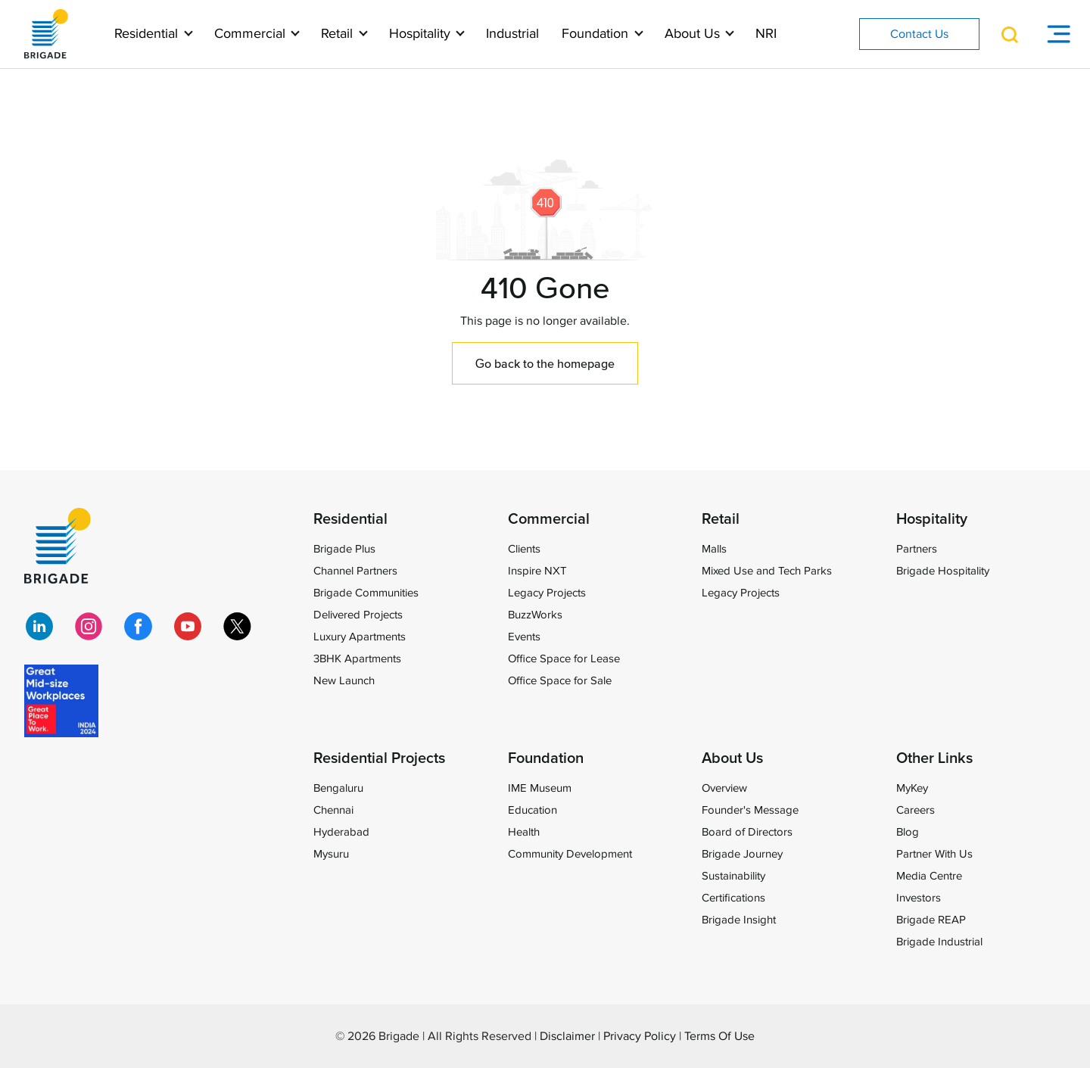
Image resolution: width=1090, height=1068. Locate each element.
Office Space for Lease (564, 658)
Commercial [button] (251, 34)
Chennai (333, 810)
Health (524, 832)
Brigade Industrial (939, 941)
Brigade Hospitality (942, 571)
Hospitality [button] (421, 34)
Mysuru (331, 854)
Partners (916, 549)
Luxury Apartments (359, 636)
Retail (721, 519)
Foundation (597, 34)
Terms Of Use (719, 1036)
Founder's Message (750, 810)
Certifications (733, 898)
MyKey (912, 788)
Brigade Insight (739, 919)
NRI (766, 34)
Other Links (934, 758)
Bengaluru (338, 788)
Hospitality (931, 519)
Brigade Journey (742, 854)
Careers (915, 810)
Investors (918, 898)
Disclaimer (567, 1036)
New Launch (344, 680)
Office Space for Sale (560, 680)
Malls (714, 549)
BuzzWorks (535, 614)
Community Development (570, 854)
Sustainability (733, 876)
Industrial (512, 34)
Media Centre (929, 876)
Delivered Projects (358, 614)
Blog (907, 832)
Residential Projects (379, 758)
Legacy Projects (547, 592)
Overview (724, 788)
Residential (350, 519)
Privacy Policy (639, 1036)
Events (524, 636)
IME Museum (539, 788)
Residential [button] (148, 34)
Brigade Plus (344, 549)
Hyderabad (341, 832)
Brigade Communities (366, 592)
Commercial (549, 519)
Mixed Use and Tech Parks (767, 571)
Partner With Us (934, 854)
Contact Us (919, 34)
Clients (524, 549)
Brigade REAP (931, 919)
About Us (694, 34)
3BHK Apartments (357, 658)
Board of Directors (747, 832)
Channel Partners (355, 571)
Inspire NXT (537, 571)
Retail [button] (339, 34)
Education (532, 810)
